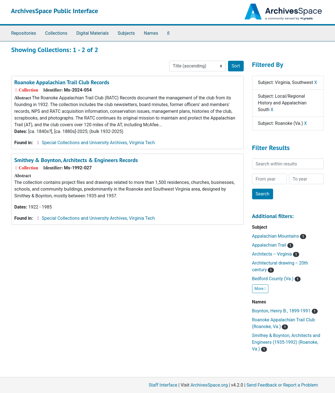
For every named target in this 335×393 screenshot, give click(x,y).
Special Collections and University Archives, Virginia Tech (98, 142)
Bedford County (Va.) (276, 278)
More (260, 288)
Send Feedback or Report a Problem (282, 385)
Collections (56, 33)
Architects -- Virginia (275, 254)
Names (151, 33)
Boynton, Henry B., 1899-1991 (285, 311)
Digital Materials (92, 33)
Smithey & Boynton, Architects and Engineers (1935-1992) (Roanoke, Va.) (286, 342)
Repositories (23, 33)
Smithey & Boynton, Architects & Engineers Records (76, 160)
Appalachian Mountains (279, 236)
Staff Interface (163, 385)
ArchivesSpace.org (209, 385)
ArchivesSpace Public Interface (54, 10)
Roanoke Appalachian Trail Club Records (61, 82)
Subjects (126, 33)
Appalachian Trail (273, 245)
